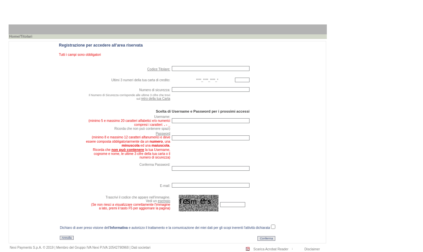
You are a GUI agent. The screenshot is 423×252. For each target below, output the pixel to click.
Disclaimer (312, 249)
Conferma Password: (154, 164)
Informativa (119, 228)
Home (14, 36)
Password (163, 133)
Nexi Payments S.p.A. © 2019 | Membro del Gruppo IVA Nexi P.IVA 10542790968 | (71, 247)
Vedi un (158, 201)
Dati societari (140, 247)
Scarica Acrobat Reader (270, 249)
